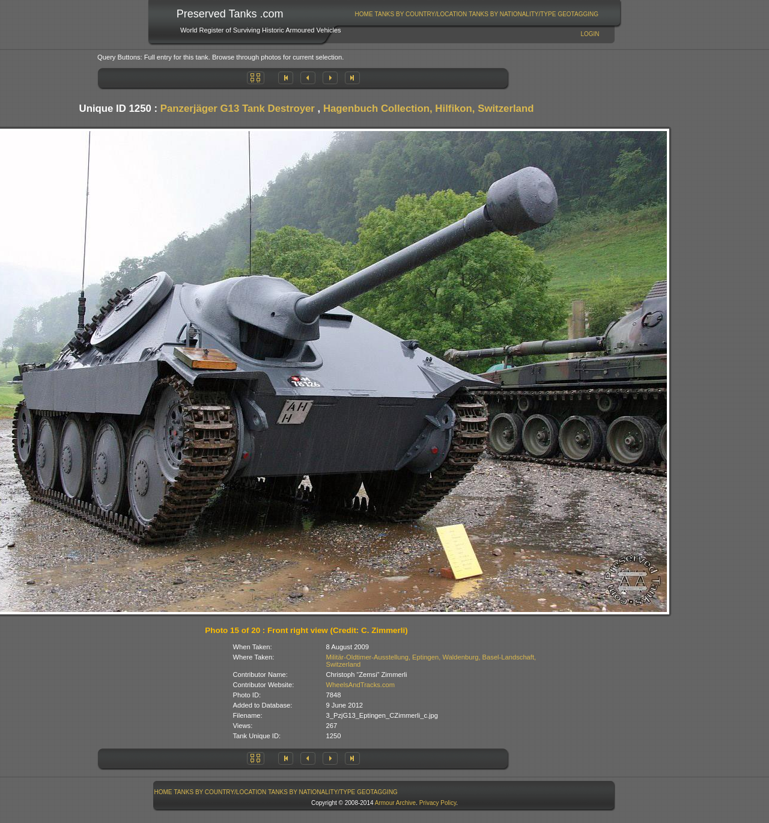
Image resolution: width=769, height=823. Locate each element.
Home (364, 14)
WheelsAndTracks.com (360, 684)
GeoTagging (578, 14)
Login (589, 34)
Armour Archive (395, 803)
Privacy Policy (438, 803)
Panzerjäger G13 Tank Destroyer (237, 108)
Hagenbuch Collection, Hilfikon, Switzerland (428, 108)
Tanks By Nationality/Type (512, 14)
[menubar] (476, 14)
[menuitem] (364, 14)
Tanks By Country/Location (421, 14)
